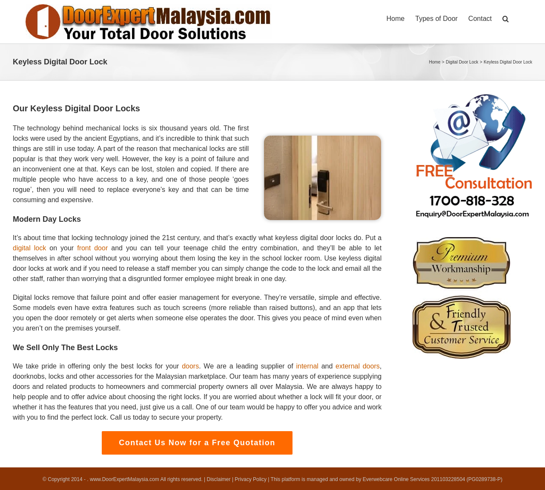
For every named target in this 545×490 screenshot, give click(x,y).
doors (190, 366)
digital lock (29, 248)
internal (307, 366)
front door (92, 248)
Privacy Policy (251, 479)
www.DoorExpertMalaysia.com (125, 479)
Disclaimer (219, 479)
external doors (358, 366)
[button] (505, 18)
